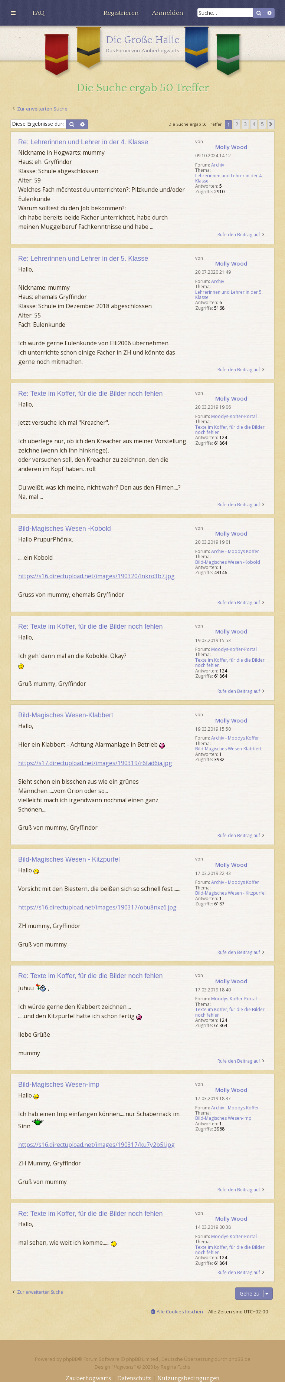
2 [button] (236, 124)
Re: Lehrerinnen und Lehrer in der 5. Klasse (83, 258)
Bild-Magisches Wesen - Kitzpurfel (230, 893)
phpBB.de (239, 1359)
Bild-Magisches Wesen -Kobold (227, 562)
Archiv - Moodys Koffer (235, 551)
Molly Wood (231, 146)
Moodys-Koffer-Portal (234, 416)
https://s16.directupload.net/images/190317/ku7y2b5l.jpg (96, 1145)
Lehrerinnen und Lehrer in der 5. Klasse (229, 295)
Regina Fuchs (175, 1366)
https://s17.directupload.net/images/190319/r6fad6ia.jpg (95, 763)
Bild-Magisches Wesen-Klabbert (228, 748)
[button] (271, 124)
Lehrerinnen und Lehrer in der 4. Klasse (229, 178)
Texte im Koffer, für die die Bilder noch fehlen (230, 430)
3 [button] (245, 124)
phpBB (70, 1359)
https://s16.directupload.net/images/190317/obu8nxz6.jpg (97, 907)
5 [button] (262, 124)
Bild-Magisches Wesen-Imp (223, 1118)
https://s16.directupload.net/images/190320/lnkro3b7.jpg (96, 576)
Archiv (217, 165)
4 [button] (253, 124)
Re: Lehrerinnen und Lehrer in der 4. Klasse (83, 142)
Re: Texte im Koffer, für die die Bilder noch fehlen (90, 393)
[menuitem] (38, 12)
